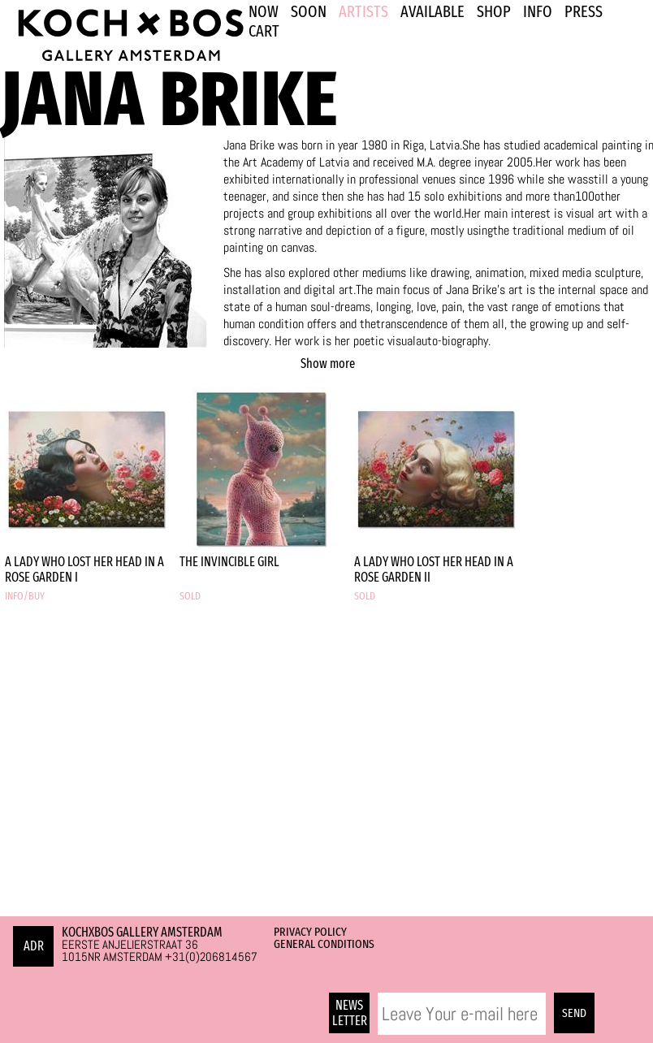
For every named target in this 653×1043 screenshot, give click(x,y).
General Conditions (324, 944)
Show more (328, 363)
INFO (537, 11)
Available (432, 11)
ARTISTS (363, 11)
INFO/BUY (25, 596)
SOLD (190, 596)
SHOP (494, 11)
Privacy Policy (310, 931)
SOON (308, 11)
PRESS (583, 11)
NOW (264, 11)
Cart (264, 31)
